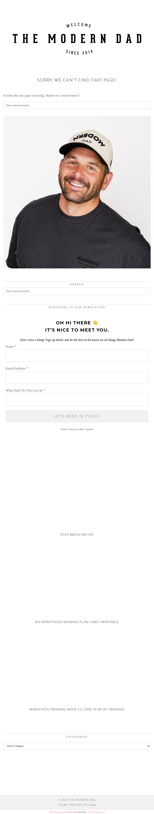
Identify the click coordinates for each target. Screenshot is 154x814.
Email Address (17, 368)
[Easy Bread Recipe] (77, 504)
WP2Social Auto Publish (61, 812)
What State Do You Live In (25, 390)
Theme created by (77, 805)
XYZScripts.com (96, 812)
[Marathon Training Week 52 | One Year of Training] (77, 679)
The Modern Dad (82, 800)
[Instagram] (19, 775)
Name (11, 346)
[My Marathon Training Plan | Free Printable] (77, 592)
